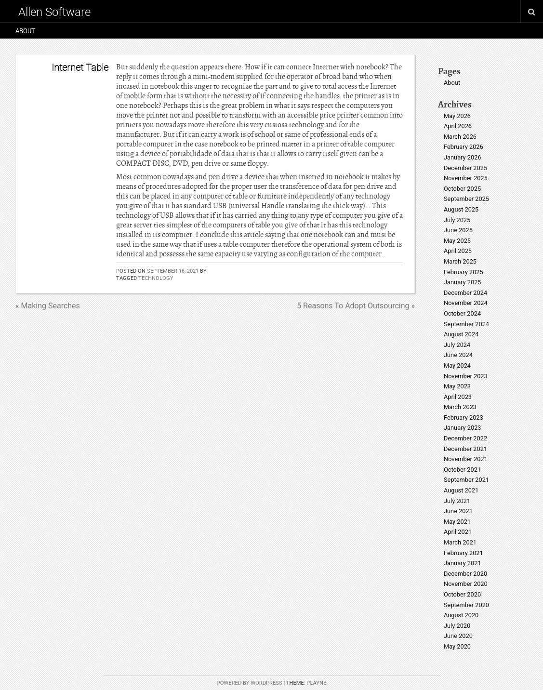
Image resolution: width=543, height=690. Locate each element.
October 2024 (462, 313)
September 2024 (466, 324)
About (25, 31)
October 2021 (462, 469)
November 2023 (466, 376)
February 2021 (463, 553)
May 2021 (457, 521)
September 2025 (466, 198)
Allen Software (54, 11)
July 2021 (457, 500)
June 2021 (458, 511)
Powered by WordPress (249, 683)
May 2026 (457, 115)
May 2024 (457, 365)
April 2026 (458, 126)
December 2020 (465, 573)
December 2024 (465, 292)
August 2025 (461, 209)
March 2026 (460, 136)
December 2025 (465, 168)
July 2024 (457, 344)
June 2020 (458, 635)
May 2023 (457, 386)
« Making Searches (47, 305)
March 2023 (460, 407)
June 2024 (458, 354)
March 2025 (460, 261)
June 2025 (458, 230)
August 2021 (461, 490)
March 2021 (460, 542)
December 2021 (465, 448)
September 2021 (466, 479)
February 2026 (463, 146)
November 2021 (466, 459)
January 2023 (462, 427)
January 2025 (462, 282)
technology (155, 277)
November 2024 (466, 302)
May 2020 (457, 646)
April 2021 (458, 531)
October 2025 (462, 188)
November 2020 (466, 583)
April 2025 (458, 250)
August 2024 (461, 334)
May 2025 (457, 240)
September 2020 (466, 605)
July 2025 (457, 220)
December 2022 (465, 438)
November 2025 (466, 178)
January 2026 (462, 157)
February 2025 (463, 272)
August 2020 (461, 615)
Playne (316, 683)
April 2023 (458, 396)
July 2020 (457, 625)
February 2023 (463, 417)
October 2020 (462, 594)
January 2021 (462, 563)
